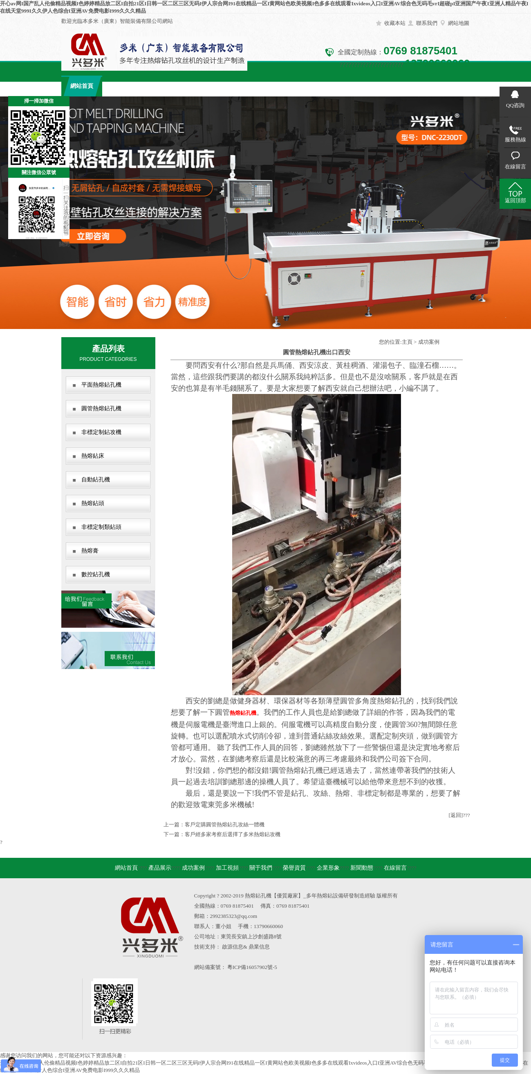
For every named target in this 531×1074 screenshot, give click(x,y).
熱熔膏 (90, 551)
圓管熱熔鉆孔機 (101, 408)
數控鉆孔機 (95, 574)
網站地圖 (458, 23)
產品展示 (122, 86)
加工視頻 (204, 86)
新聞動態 (367, 86)
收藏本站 (395, 23)
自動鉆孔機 (95, 480)
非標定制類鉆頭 (101, 527)
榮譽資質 (286, 86)
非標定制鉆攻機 (101, 432)
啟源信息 (232, 947)
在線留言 (408, 86)
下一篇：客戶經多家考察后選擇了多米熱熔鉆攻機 (222, 834)
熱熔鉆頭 (92, 503)
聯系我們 (426, 23)
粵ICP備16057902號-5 (252, 967)
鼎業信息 (259, 947)
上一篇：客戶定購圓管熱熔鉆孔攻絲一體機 (214, 824)
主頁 (407, 342)
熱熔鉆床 (92, 456)
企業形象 (327, 86)
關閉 (64, 244)
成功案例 (163, 86)
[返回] (456, 815)
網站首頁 (81, 86)
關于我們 (245, 86)
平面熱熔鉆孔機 (101, 385)
